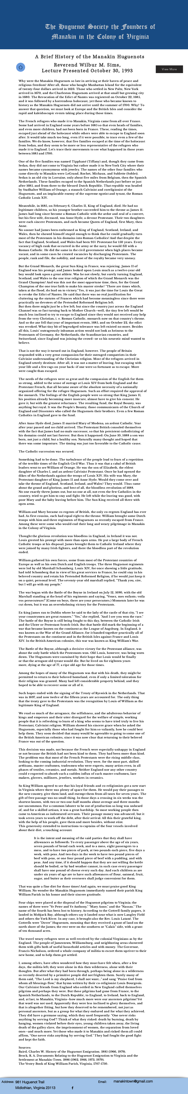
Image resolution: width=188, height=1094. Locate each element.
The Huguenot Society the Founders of (100, 26)
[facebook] (72, 1088)
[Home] (20, 67)
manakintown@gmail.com (133, 1081)
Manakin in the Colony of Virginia (100, 36)
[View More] (169, 69)
